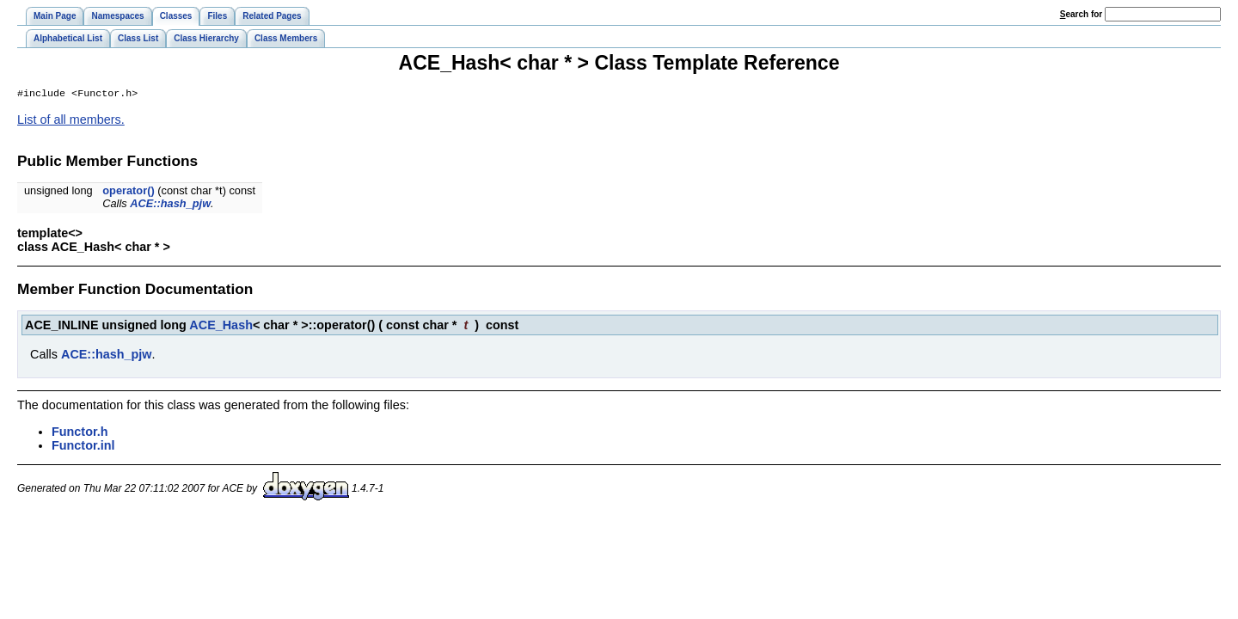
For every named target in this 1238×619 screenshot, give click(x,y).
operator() (128, 192)
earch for (1081, 14)
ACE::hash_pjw (170, 205)
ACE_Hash (221, 327)
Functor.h (80, 433)
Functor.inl (83, 447)
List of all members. (71, 121)
